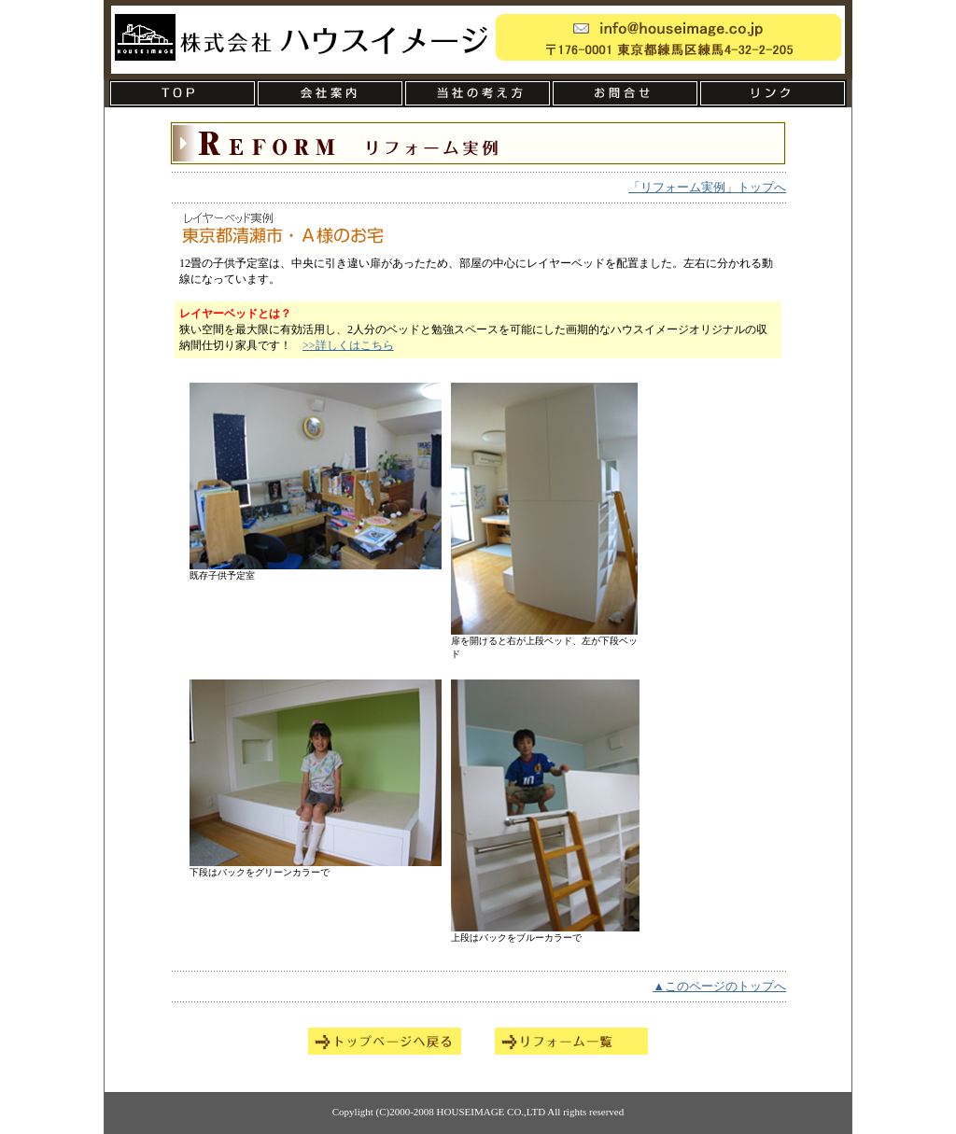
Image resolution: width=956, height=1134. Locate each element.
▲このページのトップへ (719, 986)
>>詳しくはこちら (348, 345)
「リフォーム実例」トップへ (707, 187)
